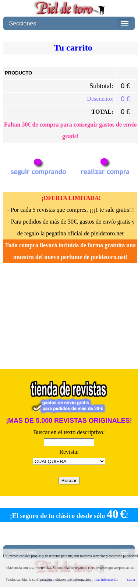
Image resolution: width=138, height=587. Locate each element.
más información (106, 579)
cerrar (131, 579)
